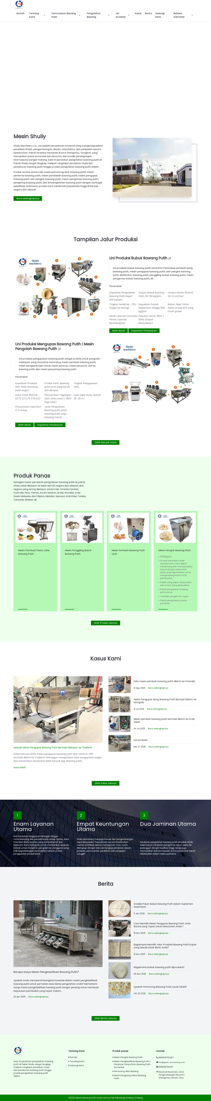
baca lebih (19, 767)
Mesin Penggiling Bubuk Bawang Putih (78, 552)
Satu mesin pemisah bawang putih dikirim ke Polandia (164, 681)
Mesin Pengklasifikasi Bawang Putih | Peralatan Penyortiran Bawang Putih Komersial (131, 1064)
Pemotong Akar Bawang (125, 1071)
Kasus (138, 13)
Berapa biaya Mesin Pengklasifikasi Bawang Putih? (46, 972)
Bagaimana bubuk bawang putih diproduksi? (159, 967)
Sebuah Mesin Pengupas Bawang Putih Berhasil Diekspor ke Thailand (52, 747)
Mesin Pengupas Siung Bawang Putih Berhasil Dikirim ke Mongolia (165, 701)
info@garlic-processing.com (172, 1062)
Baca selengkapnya (27, 198)
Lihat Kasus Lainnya (105, 783)
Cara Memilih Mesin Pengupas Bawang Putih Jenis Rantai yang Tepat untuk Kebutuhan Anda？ (162, 925)
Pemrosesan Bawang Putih (66, 15)
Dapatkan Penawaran (144, 330)
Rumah (20, 13)
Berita (148, 13)
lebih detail (118, 330)
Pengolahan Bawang (98, 15)
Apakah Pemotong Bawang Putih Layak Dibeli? (160, 986)
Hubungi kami (160, 15)
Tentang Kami (37, 15)
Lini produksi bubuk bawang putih (140, 258)
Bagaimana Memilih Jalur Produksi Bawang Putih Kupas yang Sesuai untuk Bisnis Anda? (165, 946)
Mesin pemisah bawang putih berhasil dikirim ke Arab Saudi (164, 720)
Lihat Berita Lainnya (106, 1018)
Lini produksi (123, 15)
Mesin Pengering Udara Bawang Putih (129, 1077)
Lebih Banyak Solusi (105, 442)
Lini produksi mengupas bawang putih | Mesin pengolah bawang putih (54, 346)
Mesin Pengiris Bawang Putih (174, 550)
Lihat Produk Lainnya (105, 623)
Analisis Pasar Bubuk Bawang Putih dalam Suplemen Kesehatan (163, 905)
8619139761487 (166, 1057)
